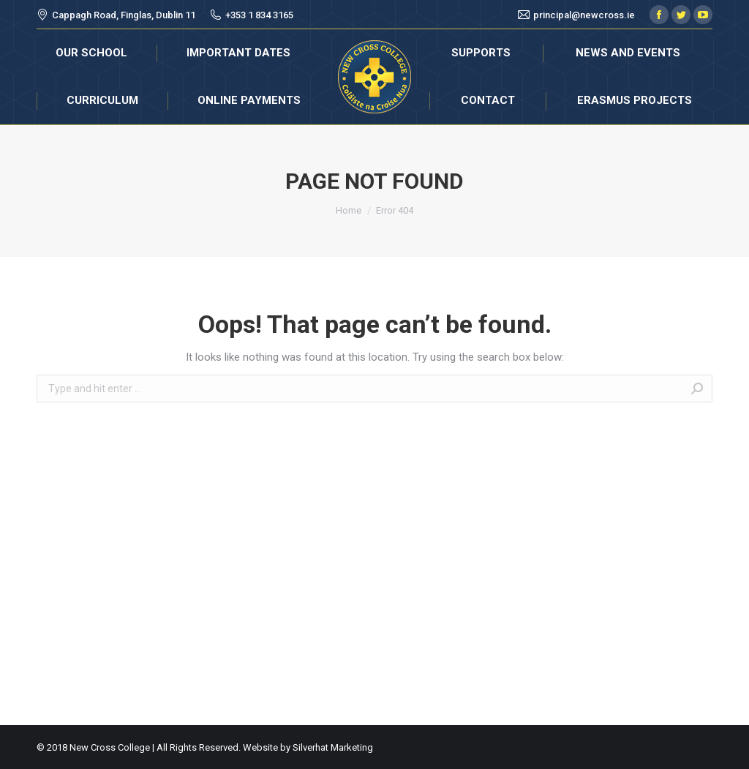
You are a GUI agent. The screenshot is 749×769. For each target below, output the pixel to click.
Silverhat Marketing (333, 747)
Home (348, 210)
